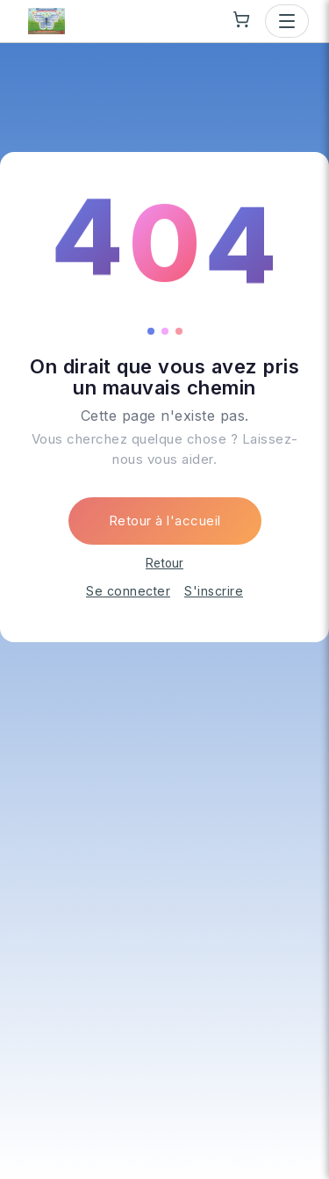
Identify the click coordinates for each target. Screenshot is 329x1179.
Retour (164, 563)
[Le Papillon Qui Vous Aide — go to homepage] (46, 21)
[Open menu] (287, 21)
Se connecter (128, 590)
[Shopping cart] (241, 19)
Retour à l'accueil (165, 520)
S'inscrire (213, 590)
